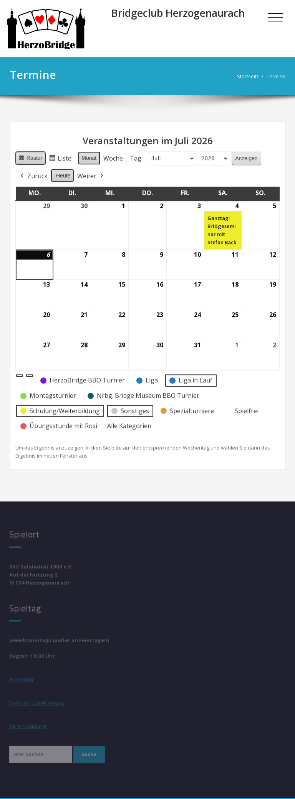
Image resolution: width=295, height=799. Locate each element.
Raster (30, 156)
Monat (88, 155)
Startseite (250, 76)
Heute (63, 172)
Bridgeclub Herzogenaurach (178, 13)
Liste (60, 156)
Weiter (91, 172)
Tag (135, 155)
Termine (278, 76)
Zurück (33, 172)
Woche (113, 155)
